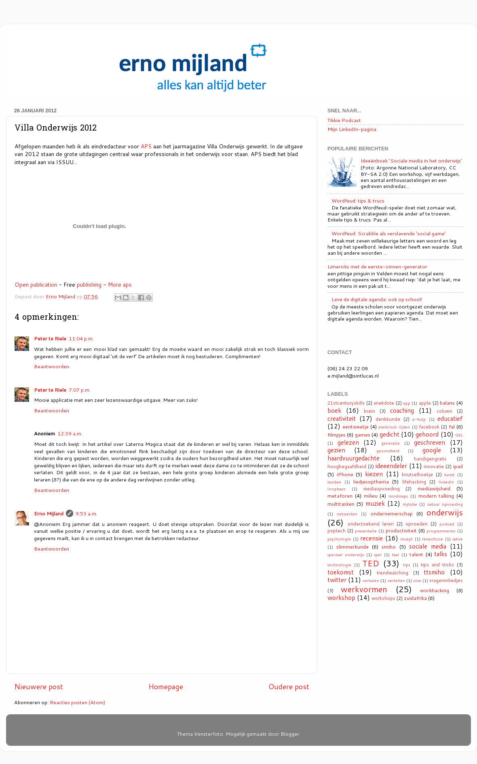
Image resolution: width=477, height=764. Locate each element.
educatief (450, 418)
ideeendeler (391, 465)
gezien (336, 449)
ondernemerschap (392, 513)
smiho (389, 546)
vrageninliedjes (446, 580)
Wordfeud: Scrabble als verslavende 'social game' (388, 233)
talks (440, 553)
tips (406, 565)
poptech (336, 531)
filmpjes (336, 434)
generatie (390, 443)
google (431, 449)
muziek (375, 503)
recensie (371, 538)
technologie (339, 565)
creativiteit (341, 418)
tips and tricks (437, 564)
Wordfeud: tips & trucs (357, 200)
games (362, 434)
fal (452, 426)
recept (406, 539)
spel (378, 554)
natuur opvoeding (445, 504)
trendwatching (392, 573)
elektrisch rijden (394, 427)
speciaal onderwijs (345, 554)
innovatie (434, 466)
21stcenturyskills (346, 403)
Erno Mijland (48, 513)
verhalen (371, 580)
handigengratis (430, 459)
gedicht (389, 434)
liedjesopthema (371, 481)
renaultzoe (432, 539)
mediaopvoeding (381, 488)
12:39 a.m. (69, 433)
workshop (341, 597)
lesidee (334, 482)
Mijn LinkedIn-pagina (351, 129)
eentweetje (355, 426)
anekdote (384, 403)
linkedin (446, 482)
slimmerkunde (352, 546)
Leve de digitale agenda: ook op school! (376, 299)
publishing (89, 284)
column (444, 411)
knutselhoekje (417, 474)
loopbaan (336, 489)
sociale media (427, 546)
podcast (446, 524)
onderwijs (444, 512)
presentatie (366, 531)
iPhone (345, 474)
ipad (458, 466)
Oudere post (288, 687)
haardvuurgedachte (353, 458)
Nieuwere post (38, 687)
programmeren (441, 531)
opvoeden (416, 524)
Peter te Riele (50, 338)
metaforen (339, 495)
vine (417, 580)
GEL (459, 435)
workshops (383, 598)
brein (369, 411)
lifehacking (414, 482)
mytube (410, 504)
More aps (120, 284)
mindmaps (398, 496)
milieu (371, 495)
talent (416, 554)
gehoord (427, 434)
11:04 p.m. (81, 338)
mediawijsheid (434, 488)
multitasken (341, 503)
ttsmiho (434, 572)
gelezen (348, 442)
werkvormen (364, 589)
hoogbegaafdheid (346, 466)
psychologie (339, 539)
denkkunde (388, 419)
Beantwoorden (51, 366)
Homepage (165, 687)
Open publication (36, 284)
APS (146, 146)
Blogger (290, 733)
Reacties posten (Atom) (77, 702)
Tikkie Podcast (344, 120)
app (406, 403)
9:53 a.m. (86, 513)
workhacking (434, 590)
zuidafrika (415, 597)
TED (370, 563)
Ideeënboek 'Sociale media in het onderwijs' (411, 160)
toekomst (340, 572)
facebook (429, 427)
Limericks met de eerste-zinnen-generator (377, 266)
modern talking (436, 495)
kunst (449, 474)
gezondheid (387, 451)
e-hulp (419, 419)
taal (395, 554)
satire (457, 539)
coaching (402, 410)
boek (334, 410)
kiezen (374, 473)
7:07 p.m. (80, 389)
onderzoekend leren (371, 524)
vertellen (396, 580)
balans (447, 402)
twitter (336, 579)
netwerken (347, 514)
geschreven (429, 442)
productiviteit (401, 530)
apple (425, 403)
